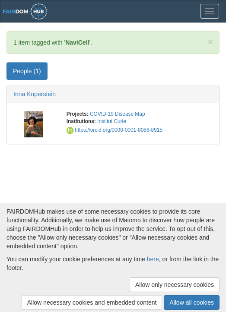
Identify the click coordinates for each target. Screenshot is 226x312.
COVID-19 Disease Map (117, 114)
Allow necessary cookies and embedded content (92, 302)
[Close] (210, 41)
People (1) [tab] (27, 71)
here (153, 259)
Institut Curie (111, 121)
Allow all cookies (191, 302)
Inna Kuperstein (34, 94)
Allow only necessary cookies (174, 284)
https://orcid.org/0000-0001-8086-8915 (114, 130)
